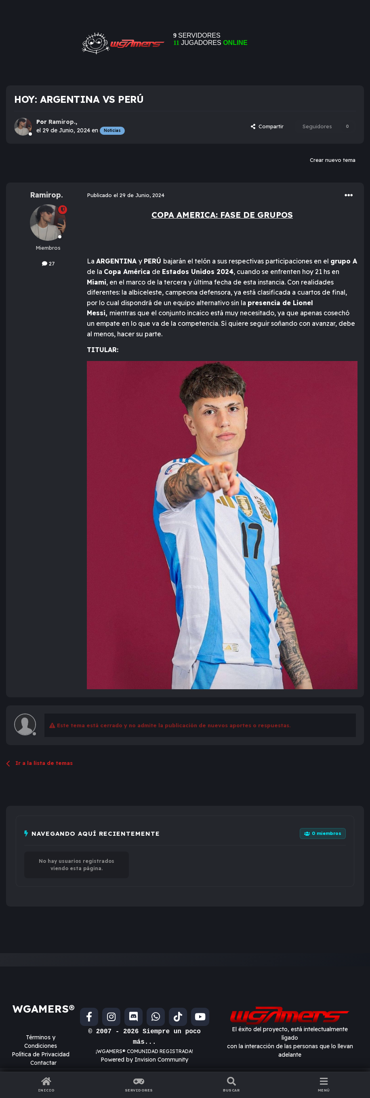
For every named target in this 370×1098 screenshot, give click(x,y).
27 (48, 263)
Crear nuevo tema (332, 160)
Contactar (43, 1062)
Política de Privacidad (40, 1054)
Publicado (125, 195)
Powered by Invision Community (144, 1059)
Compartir (267, 126)
